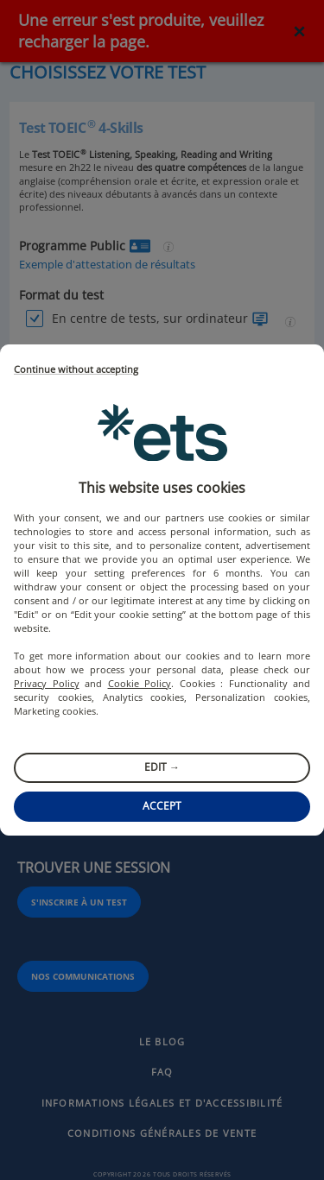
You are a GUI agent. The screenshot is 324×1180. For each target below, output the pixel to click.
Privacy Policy (46, 683)
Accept (162, 805)
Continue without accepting (76, 369)
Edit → (162, 767)
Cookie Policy (140, 683)
